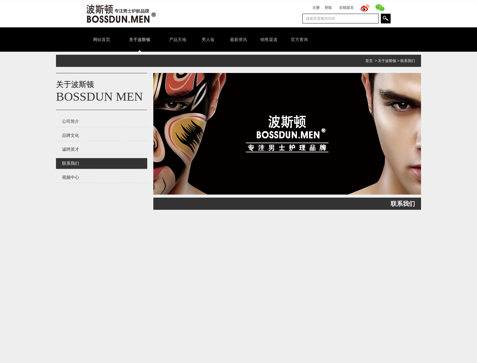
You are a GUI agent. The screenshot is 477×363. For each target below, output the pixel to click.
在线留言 (346, 7)
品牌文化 (70, 135)
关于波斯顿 (387, 61)
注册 (316, 7)
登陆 (328, 7)
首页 (369, 61)
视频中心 (70, 177)
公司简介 (70, 121)
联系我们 (407, 61)
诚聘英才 (70, 149)
